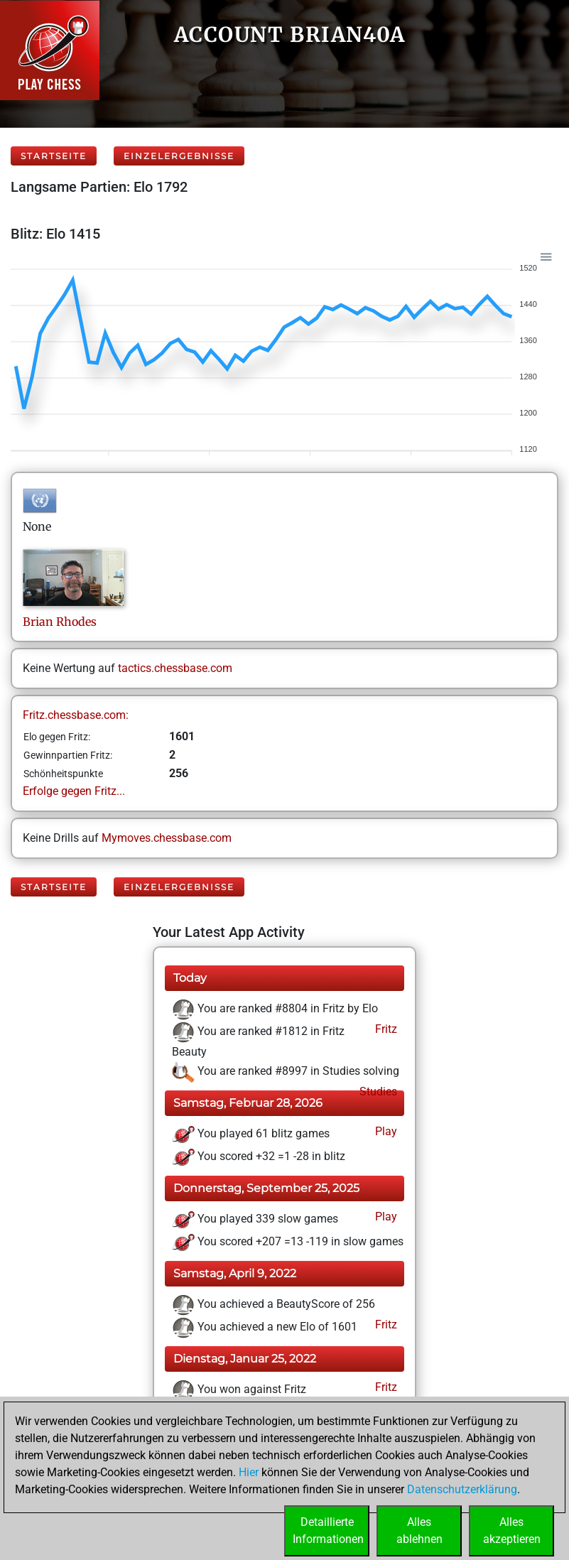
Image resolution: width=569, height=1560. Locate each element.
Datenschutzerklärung (462, 1489)
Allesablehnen (419, 1530)
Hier (249, 1472)
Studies (377, 1091)
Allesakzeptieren (512, 1530)
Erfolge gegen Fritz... (74, 791)
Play (384, 1131)
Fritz (384, 1029)
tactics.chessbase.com (175, 668)
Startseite (54, 156)
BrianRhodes (60, 621)
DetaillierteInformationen (328, 1530)
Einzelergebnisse (179, 156)
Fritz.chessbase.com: (76, 715)
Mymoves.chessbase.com (167, 838)
